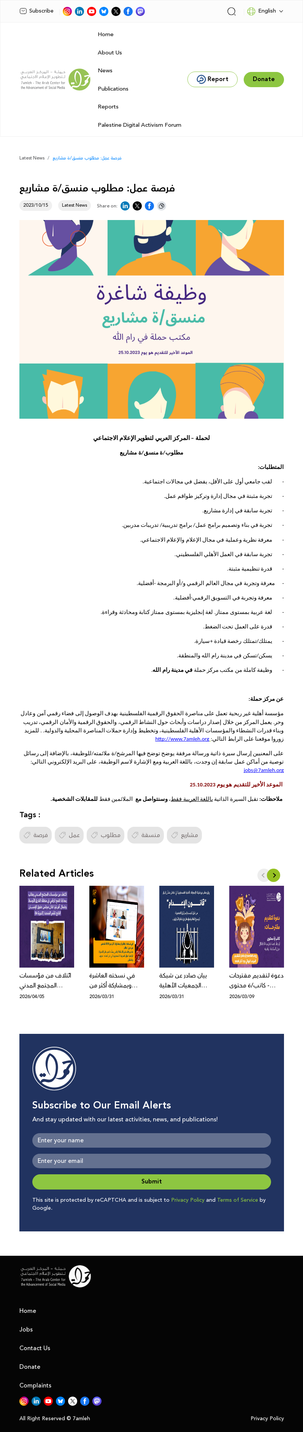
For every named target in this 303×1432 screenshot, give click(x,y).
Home (106, 34)
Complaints (35, 1385)
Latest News (31, 158)
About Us (110, 52)
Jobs (26, 1329)
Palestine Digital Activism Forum (139, 125)
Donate (29, 1366)
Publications (113, 89)
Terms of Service (237, 1200)
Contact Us (34, 1348)
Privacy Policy (188, 1200)
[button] (273, 875)
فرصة (35, 835)
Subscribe (36, 11)
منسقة (145, 835)
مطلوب (105, 835)
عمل (69, 835)
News (105, 70)
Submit (151, 1181)
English (261, 11)
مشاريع (184, 835)
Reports (108, 106)
